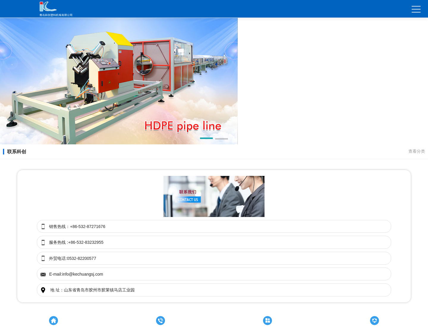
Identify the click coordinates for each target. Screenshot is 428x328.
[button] (206, 139)
